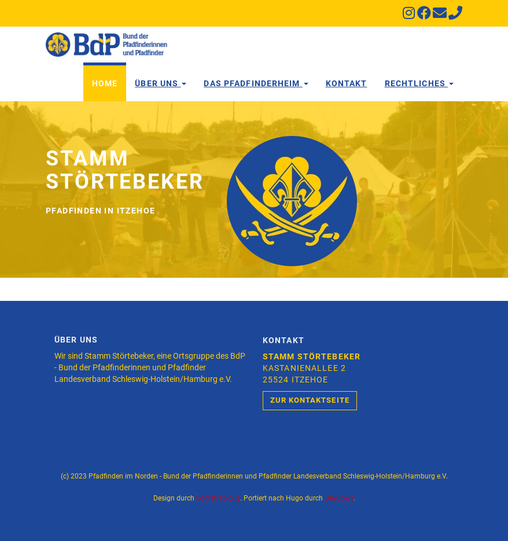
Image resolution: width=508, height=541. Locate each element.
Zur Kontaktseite (309, 400)
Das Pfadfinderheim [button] (256, 83)
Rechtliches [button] (419, 83)
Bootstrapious (218, 498)
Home (104, 83)
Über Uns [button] (160, 83)
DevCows (339, 498)
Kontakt (346, 83)
